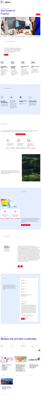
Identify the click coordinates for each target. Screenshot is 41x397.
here (22, 296)
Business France (18, 387)
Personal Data (21, 395)
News (39, 36)
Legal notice (18, 395)
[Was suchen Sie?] (35, 330)
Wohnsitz (24, 271)
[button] (5, 330)
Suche (32, 328)
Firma (23, 268)
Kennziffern (5, 36)
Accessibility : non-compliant (27, 395)
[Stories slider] (20, 238)
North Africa (25, 389)
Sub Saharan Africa (26, 390)
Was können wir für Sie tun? (26, 277)
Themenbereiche (23, 328)
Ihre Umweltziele (10, 36)
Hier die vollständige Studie (20, 132)
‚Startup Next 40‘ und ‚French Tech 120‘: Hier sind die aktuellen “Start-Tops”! (34, 349)
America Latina (25, 392)
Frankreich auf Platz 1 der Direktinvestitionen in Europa (7, 370)
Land (11, 328)
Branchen (2, 328)
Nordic (24, 386)
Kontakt (38, 14)
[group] (20, 237)
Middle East (25, 388)
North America (25, 391)
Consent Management (34, 395)
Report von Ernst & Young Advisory (20, 36)
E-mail (23, 274)
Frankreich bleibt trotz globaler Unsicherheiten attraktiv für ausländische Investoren (6, 350)
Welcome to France (18, 388)
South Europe (25, 387)
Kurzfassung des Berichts (25, 207)
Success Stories (29, 36)
